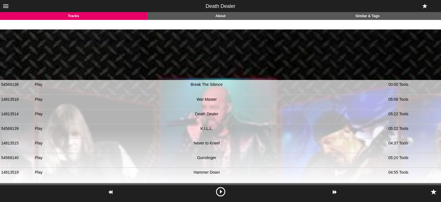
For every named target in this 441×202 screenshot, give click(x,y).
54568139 (10, 128)
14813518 (10, 99)
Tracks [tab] (73, 16)
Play (38, 84)
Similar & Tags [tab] (368, 16)
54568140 (10, 157)
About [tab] (220, 16)
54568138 (10, 84)
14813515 (10, 143)
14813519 (10, 172)
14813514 (10, 114)
